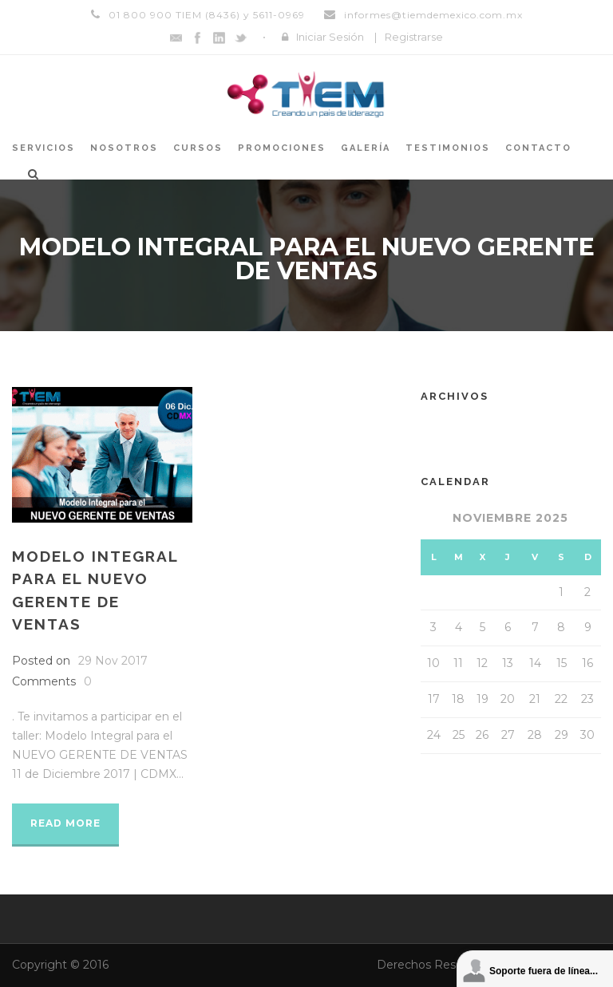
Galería (365, 148)
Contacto (538, 148)
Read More (65, 823)
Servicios (43, 148)
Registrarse (414, 36)
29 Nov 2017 (113, 660)
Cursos (198, 148)
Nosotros (124, 148)
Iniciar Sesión (330, 36)
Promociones (282, 148)
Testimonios (447, 148)
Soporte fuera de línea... (543, 971)
